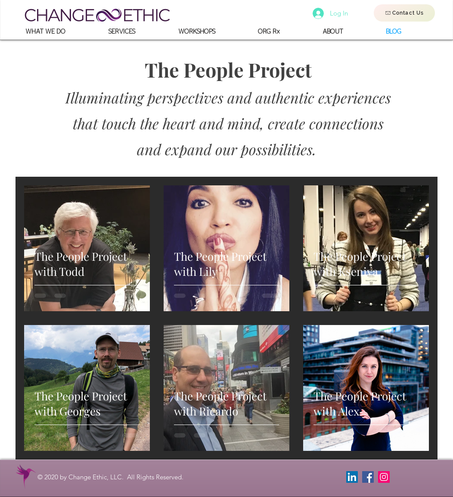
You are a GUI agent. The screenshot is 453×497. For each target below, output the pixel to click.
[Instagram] (384, 477)
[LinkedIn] (352, 477)
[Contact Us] (404, 13)
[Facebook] (368, 477)
